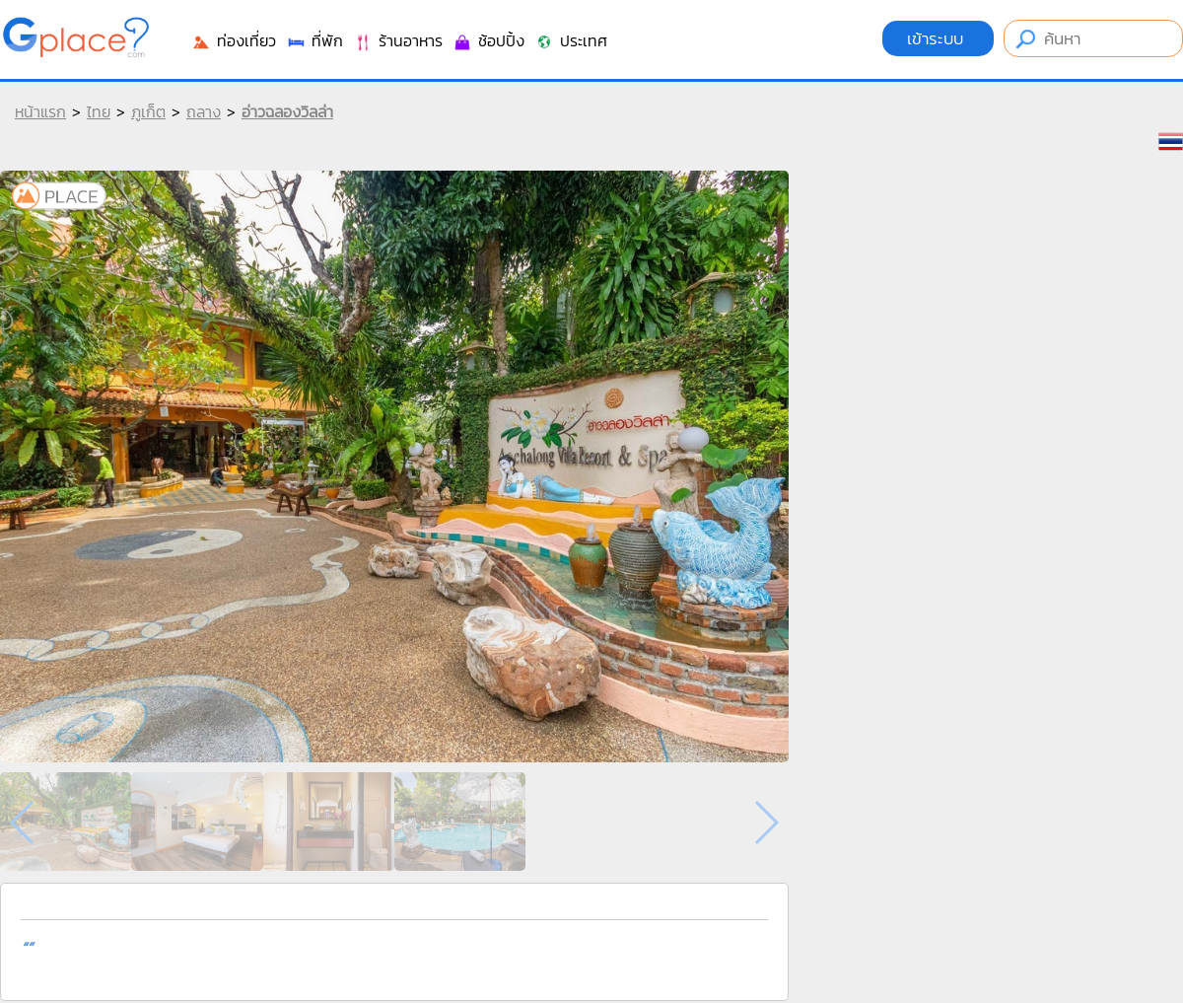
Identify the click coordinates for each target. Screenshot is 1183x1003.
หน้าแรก (40, 111)
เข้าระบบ (938, 38)
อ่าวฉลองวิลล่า (287, 111)
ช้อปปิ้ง (488, 40)
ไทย (98, 111)
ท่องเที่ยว (233, 40)
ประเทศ (570, 40)
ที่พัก (314, 40)
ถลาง (203, 111)
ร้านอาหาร (398, 40)
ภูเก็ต (148, 111)
